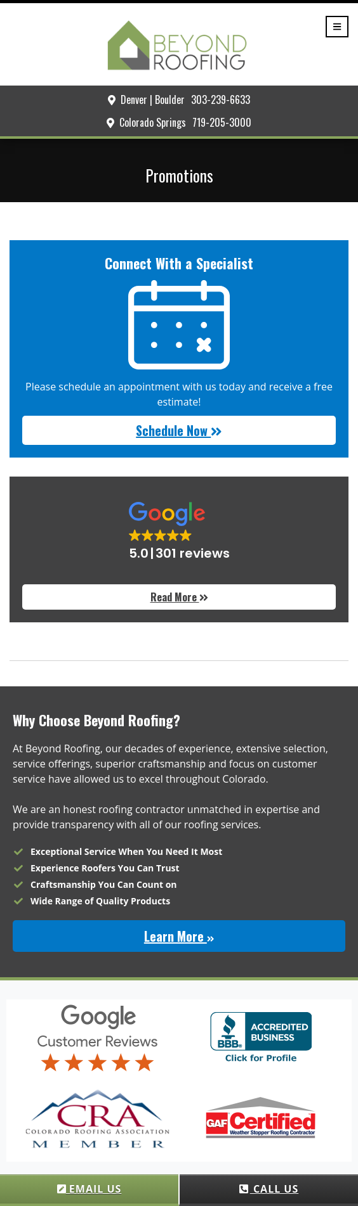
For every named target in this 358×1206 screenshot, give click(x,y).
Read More (179, 597)
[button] (179, 532)
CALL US (269, 1189)
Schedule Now (179, 430)
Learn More (179, 936)
